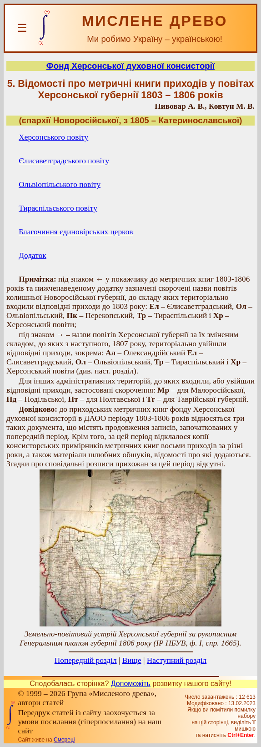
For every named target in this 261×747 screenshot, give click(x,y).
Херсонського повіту (53, 137)
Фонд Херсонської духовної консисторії (130, 66)
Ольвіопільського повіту (59, 184)
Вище (131, 660)
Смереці (64, 740)
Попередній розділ (86, 660)
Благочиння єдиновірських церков (76, 231)
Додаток (32, 255)
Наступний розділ (176, 660)
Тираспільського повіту (58, 208)
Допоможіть (131, 683)
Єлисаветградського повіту (64, 160)
